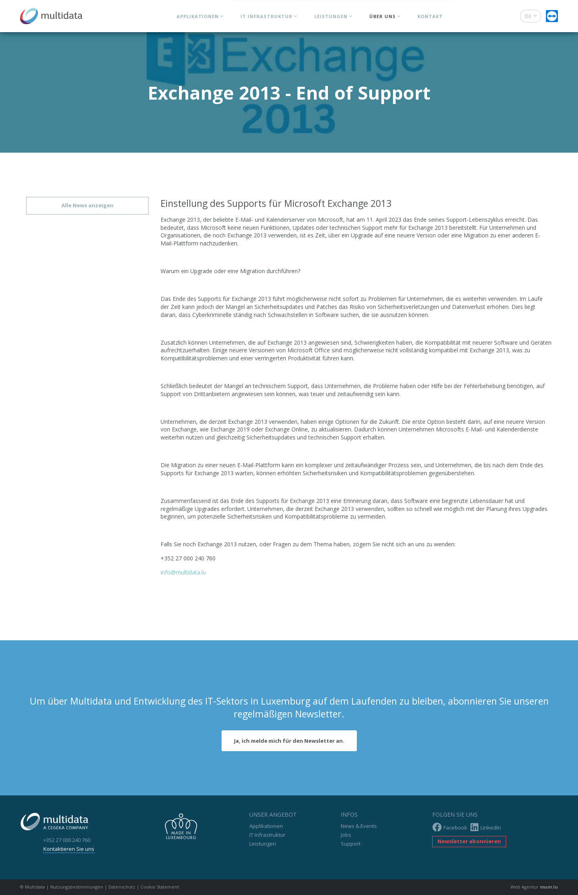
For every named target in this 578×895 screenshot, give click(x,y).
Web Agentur (525, 887)
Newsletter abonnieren (469, 841)
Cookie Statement (159, 887)
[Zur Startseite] (51, 14)
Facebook (449, 827)
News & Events (359, 826)
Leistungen (331, 16)
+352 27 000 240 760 (66, 840)
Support (350, 843)
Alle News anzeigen (87, 205)
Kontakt (430, 16)
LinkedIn (485, 827)
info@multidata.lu (183, 572)
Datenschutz (121, 887)
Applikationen (198, 16)
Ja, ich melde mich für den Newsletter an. (289, 740)
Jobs (346, 834)
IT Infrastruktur (266, 16)
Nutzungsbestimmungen (76, 887)
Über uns (382, 16)
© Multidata (32, 887)
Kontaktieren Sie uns (68, 848)
